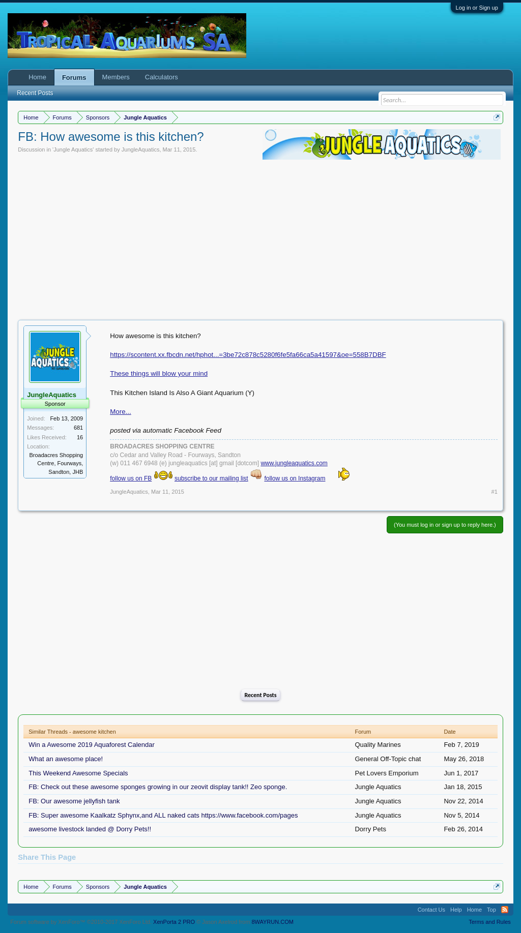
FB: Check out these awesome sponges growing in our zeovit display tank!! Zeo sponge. (157, 787)
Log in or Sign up (477, 8)
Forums (74, 77)
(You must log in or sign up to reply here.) (445, 525)
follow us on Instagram (294, 478)
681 (78, 428)
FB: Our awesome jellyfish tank (74, 801)
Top (491, 910)
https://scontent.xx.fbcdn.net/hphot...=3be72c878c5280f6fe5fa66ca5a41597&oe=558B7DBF (248, 354)
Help (456, 910)
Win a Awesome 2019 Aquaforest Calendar (91, 744)
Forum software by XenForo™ (81, 922)
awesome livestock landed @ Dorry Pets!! (89, 829)
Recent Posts (260, 695)
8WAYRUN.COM (272, 922)
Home (37, 77)
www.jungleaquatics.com (293, 463)
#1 (494, 492)
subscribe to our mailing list (211, 478)
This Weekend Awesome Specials (78, 773)
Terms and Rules (490, 922)
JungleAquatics (141, 149)
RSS (504, 909)
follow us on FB (131, 478)
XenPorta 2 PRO (174, 922)
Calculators (161, 77)
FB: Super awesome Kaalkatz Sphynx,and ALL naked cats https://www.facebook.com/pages (163, 815)
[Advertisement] (260, 238)
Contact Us (431, 910)
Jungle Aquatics (73, 149)
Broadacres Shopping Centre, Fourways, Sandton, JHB (56, 463)
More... (120, 411)
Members (116, 77)
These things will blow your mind (159, 373)
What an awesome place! (65, 759)
